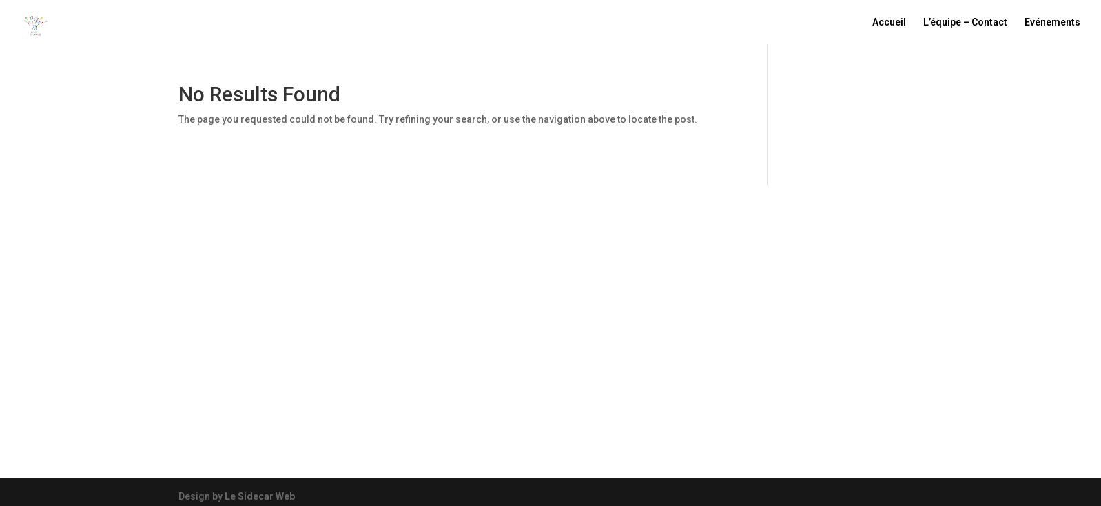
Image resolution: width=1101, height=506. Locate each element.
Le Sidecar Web (260, 496)
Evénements (1052, 22)
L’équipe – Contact (965, 22)
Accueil (889, 22)
